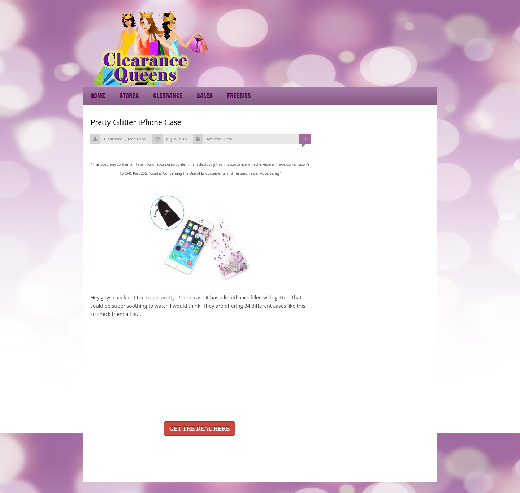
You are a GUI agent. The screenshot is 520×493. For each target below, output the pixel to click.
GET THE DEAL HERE (199, 428)
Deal (228, 139)
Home (97, 95)
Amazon (214, 139)
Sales (205, 95)
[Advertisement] (372, 47)
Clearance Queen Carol (125, 139)
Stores (129, 95)
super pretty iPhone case (175, 297)
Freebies (239, 95)
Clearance (167, 95)
